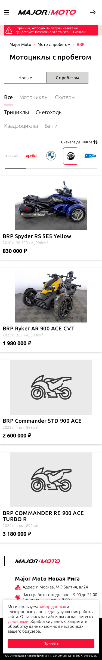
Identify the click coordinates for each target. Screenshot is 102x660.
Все (8, 97)
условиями (18, 621)
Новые (25, 77)
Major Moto (20, 44)
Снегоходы (49, 112)
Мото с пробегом (54, 44)
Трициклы (16, 112)
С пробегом (67, 77)
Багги (51, 126)
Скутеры (65, 97)
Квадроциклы (21, 126)
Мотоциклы (33, 97)
